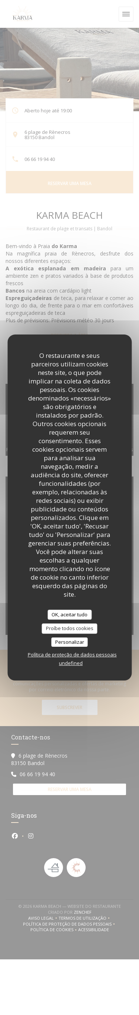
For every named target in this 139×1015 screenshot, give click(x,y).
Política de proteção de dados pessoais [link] (72, 654)
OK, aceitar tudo (69, 614)
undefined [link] (71, 663)
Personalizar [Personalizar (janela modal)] (69, 642)
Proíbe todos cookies (69, 628)
